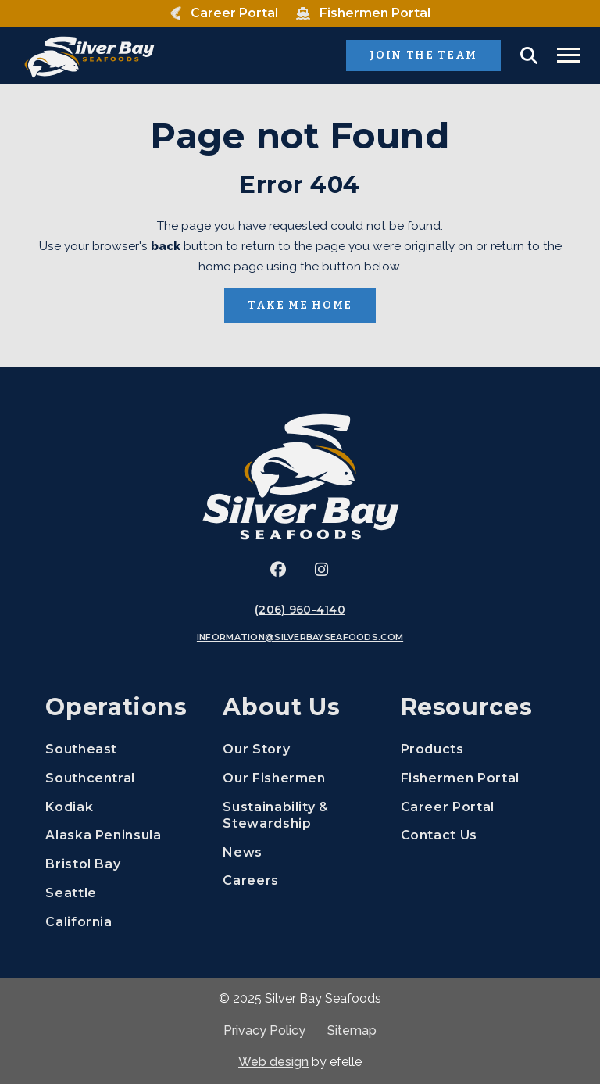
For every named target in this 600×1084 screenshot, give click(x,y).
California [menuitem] (78, 921)
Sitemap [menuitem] (352, 1030)
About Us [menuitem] (281, 706)
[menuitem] (224, 13)
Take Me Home (300, 305)
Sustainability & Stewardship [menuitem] (275, 815)
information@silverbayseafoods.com (300, 636)
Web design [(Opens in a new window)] (273, 1061)
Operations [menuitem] (116, 706)
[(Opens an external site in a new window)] (278, 569)
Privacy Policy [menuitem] (264, 1030)
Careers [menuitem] (300, 879)
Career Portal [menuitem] (478, 806)
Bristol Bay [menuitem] (82, 864)
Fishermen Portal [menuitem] (478, 777)
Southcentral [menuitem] (90, 778)
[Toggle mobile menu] (568, 55)
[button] (529, 55)
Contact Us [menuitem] (439, 835)
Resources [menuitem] (467, 706)
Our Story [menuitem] (256, 749)
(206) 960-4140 (300, 610)
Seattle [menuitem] (70, 892)
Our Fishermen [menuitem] (274, 778)
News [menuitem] (242, 852)
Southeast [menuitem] (81, 749)
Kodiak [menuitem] (69, 807)
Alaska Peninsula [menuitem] (103, 835)
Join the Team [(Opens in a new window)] (435, 55)
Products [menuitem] (432, 749)
